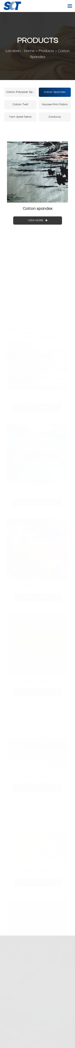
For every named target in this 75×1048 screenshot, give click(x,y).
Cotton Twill (20, 104)
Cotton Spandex (55, 92)
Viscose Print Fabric (55, 104)
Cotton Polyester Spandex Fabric (21, 92)
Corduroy (55, 117)
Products (46, 51)
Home (29, 51)
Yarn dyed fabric (20, 117)
